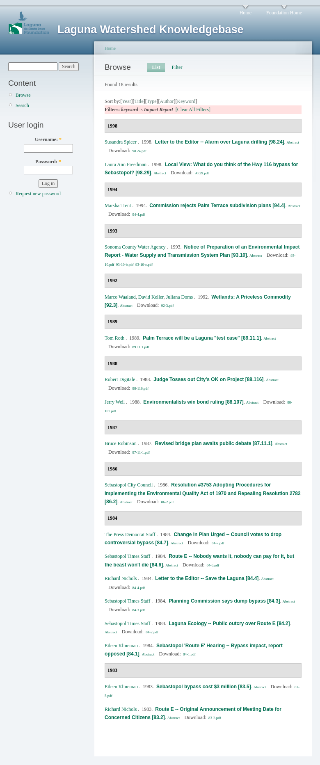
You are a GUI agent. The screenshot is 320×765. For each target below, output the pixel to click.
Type (152, 101)
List (156, 67)
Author (167, 101)
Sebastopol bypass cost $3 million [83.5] (203, 687)
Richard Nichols (121, 578)
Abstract (293, 142)
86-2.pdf (167, 502)
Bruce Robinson (121, 443)
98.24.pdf (140, 151)
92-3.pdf (167, 306)
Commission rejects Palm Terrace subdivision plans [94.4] (217, 205)
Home (245, 13)
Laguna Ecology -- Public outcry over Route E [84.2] (229, 623)
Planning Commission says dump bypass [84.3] (224, 601)
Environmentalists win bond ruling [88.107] (193, 402)
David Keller (151, 297)
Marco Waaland (120, 297)
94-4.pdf (139, 214)
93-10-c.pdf (144, 265)
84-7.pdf (218, 543)
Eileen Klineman (121, 646)
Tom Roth (114, 338)
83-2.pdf (214, 718)
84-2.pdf (152, 632)
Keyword (186, 101)
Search (22, 105)
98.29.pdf (202, 173)
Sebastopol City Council (129, 485)
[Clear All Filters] (193, 109)
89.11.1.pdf (141, 347)
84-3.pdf (139, 610)
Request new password (38, 193)
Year (126, 101)
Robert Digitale (120, 379)
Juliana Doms (179, 297)
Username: (48, 139)
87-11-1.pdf (141, 452)
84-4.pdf (139, 588)
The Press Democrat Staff (130, 534)
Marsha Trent (118, 205)
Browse (23, 95)
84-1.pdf (189, 654)
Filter (176, 67)
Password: (48, 161)
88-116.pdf (141, 388)
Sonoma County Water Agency (135, 247)
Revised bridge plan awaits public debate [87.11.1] (213, 443)
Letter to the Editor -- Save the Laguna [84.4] (206, 578)
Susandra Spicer (121, 142)
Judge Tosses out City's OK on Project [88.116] (208, 379)
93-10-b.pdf (125, 265)
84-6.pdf (213, 565)
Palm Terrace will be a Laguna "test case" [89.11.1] (202, 338)
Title (138, 101)
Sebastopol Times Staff (127, 556)
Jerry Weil (115, 402)
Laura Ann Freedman (125, 164)
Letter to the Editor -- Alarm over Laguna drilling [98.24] (219, 142)
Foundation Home (284, 13)
